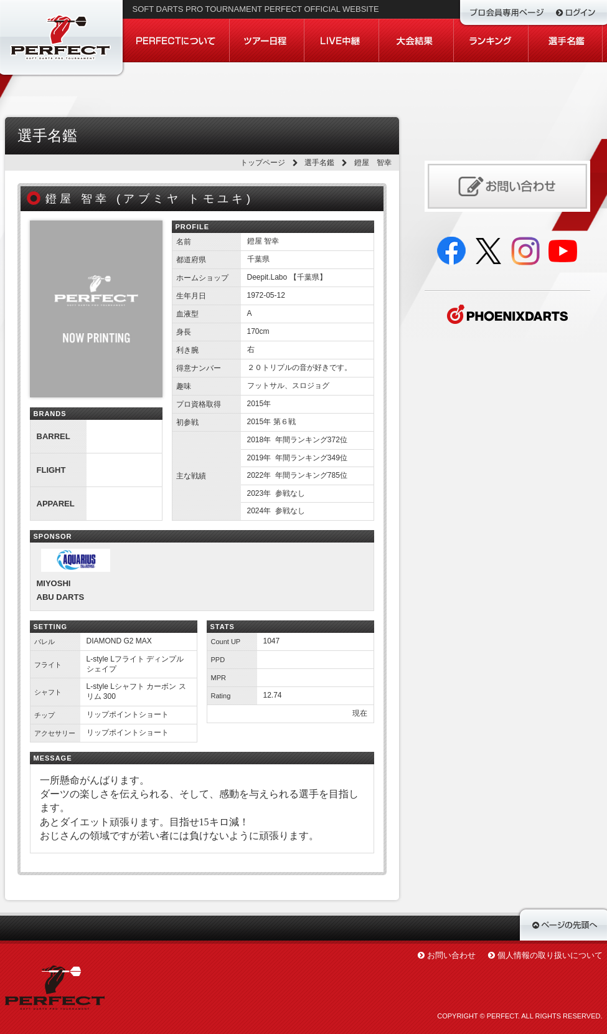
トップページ (262, 162)
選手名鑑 (319, 162)
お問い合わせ (451, 955)
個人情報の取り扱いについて (550, 955)
